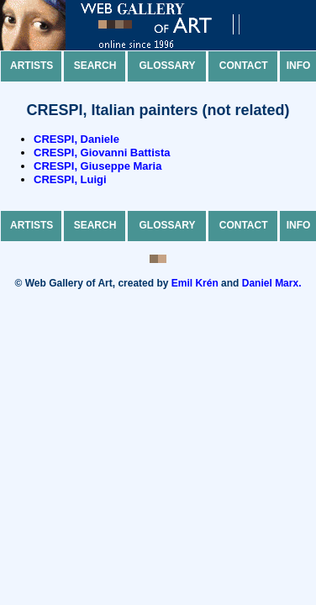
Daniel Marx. (272, 283)
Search (95, 65)
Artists (31, 65)
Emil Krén (195, 283)
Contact (243, 65)
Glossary (168, 65)
